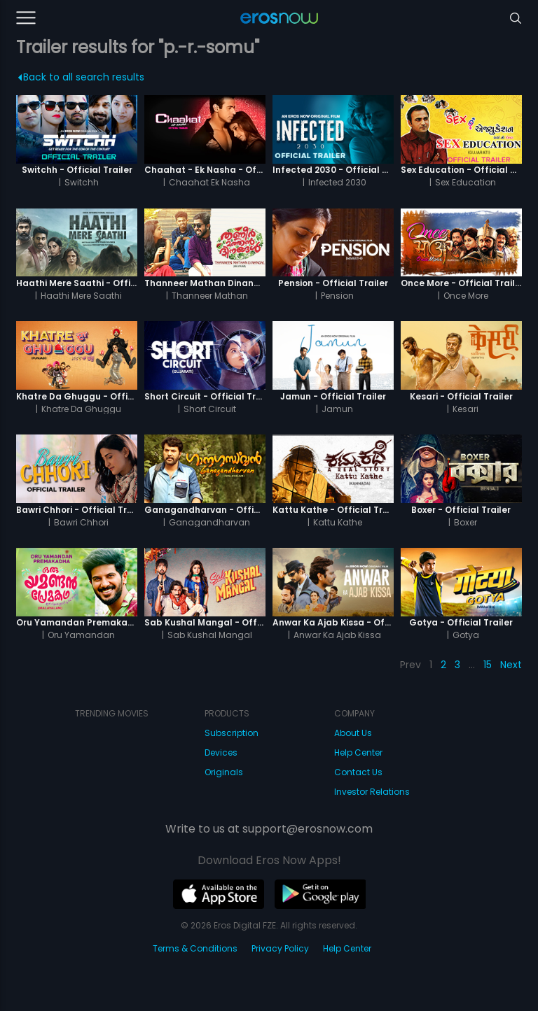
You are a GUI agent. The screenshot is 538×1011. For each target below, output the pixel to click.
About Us (353, 733)
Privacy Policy (280, 948)
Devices (221, 752)
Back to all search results (81, 77)
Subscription (231, 733)
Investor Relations (372, 792)
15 (487, 665)
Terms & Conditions (195, 948)
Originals (224, 772)
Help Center (358, 752)
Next (511, 665)
